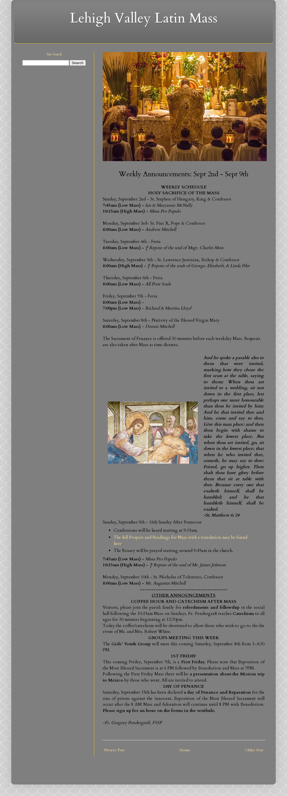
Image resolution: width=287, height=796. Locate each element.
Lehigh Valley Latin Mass (144, 18)
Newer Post (114, 750)
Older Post (254, 750)
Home (185, 750)
